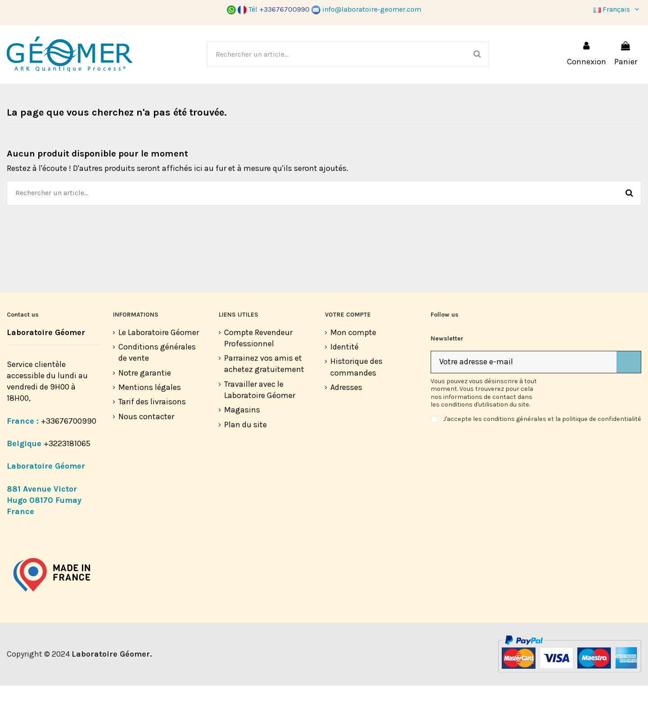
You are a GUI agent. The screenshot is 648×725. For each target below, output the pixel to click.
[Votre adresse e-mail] (523, 402)
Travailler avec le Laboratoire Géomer (259, 429)
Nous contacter (146, 456)
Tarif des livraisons (152, 441)
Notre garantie (144, 412)
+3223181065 (68, 483)
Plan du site (245, 464)
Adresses (346, 427)
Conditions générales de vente (157, 392)
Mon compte (353, 372)
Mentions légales (149, 427)
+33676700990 (68, 460)
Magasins (242, 449)
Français (617, 9)
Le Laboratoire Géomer (158, 372)
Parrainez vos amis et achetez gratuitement (264, 403)
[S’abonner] (628, 402)
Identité (344, 386)
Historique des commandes (356, 406)
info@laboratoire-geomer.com (366, 9)
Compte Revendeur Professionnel (258, 377)
